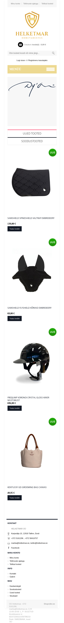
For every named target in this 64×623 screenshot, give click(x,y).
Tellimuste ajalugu (30, 4)
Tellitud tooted (47, 4)
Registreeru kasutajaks (37, 60)
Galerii (12, 577)
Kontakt (13, 574)
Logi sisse (21, 60)
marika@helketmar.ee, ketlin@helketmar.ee (29, 543)
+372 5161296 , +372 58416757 (24, 538)
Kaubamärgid (15, 586)
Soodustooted (32, 141)
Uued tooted (32, 133)
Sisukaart (14, 596)
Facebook (15, 548)
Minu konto (15, 4)
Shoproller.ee (49, 604)
